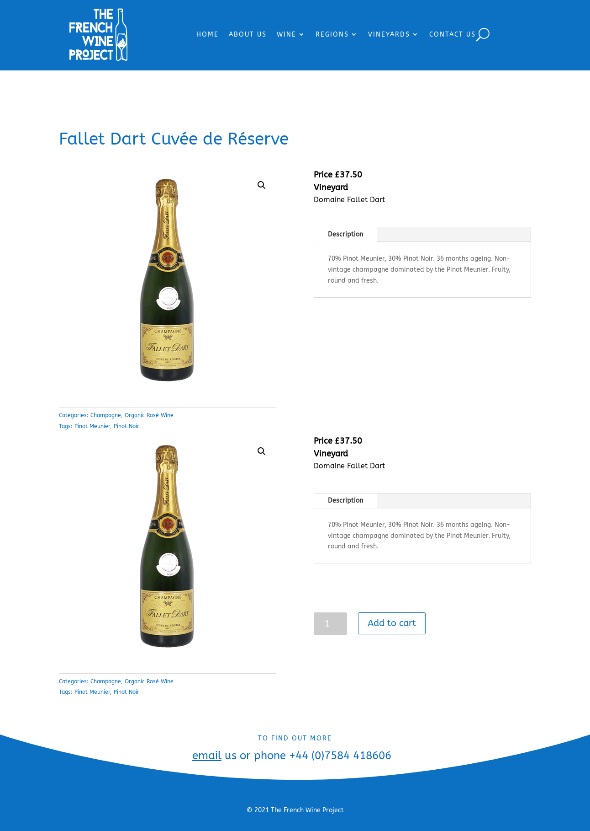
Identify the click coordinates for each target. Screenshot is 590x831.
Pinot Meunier (92, 426)
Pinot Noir (126, 426)
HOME (207, 34)
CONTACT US (452, 34)
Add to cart (392, 623)
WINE (286, 34)
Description (345, 234)
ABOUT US (248, 34)
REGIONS (332, 34)
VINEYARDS (389, 34)
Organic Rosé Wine (149, 415)
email (206, 755)
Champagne (105, 415)
